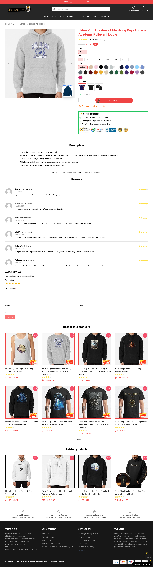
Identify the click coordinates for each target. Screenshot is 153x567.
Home (7, 24)
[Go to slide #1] (27, 104)
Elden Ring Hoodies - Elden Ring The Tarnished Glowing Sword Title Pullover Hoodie (94, 371)
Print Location (83, 81)
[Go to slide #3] (52, 104)
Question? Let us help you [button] (142, 564)
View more (76, 440)
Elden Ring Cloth (19, 24)
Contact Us (83, 543)
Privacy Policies (47, 540)
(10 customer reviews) (97, 40)
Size (80, 56)
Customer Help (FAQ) (86, 547)
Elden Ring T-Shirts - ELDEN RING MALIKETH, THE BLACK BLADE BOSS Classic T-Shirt (94, 425)
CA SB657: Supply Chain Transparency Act (57, 547)
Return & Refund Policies (87, 540)
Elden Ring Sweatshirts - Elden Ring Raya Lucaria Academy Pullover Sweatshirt (56, 371)
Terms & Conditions (49, 537)
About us (45, 534)
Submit (10, 317)
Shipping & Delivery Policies (88, 534)
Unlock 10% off (149, 556)
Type (80, 48)
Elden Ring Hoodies (37, 24)
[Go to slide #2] (40, 104)
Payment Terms (84, 537)
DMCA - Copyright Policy (51, 543)
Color (80, 63)
